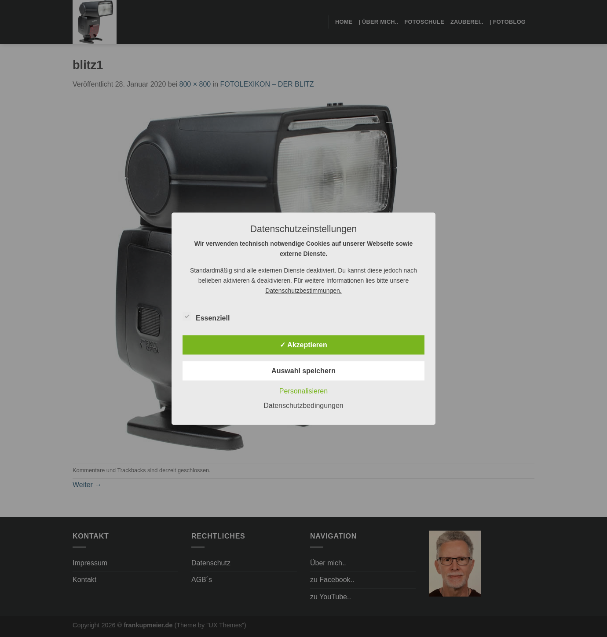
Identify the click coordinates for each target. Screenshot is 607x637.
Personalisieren (303, 390)
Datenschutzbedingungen (303, 405)
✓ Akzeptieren (303, 344)
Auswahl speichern (303, 370)
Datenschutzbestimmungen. (303, 290)
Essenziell (206, 316)
